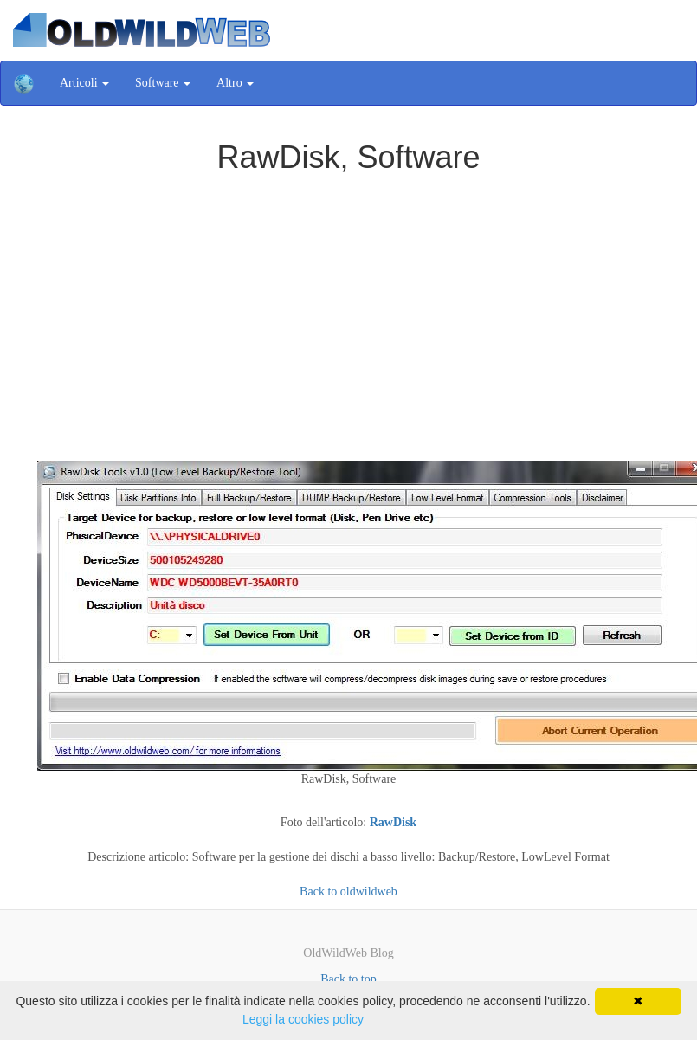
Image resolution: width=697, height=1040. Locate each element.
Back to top (348, 978)
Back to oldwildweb (348, 891)
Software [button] (162, 82)
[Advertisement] (349, 305)
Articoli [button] (84, 82)
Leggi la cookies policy (303, 1019)
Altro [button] (235, 82)
